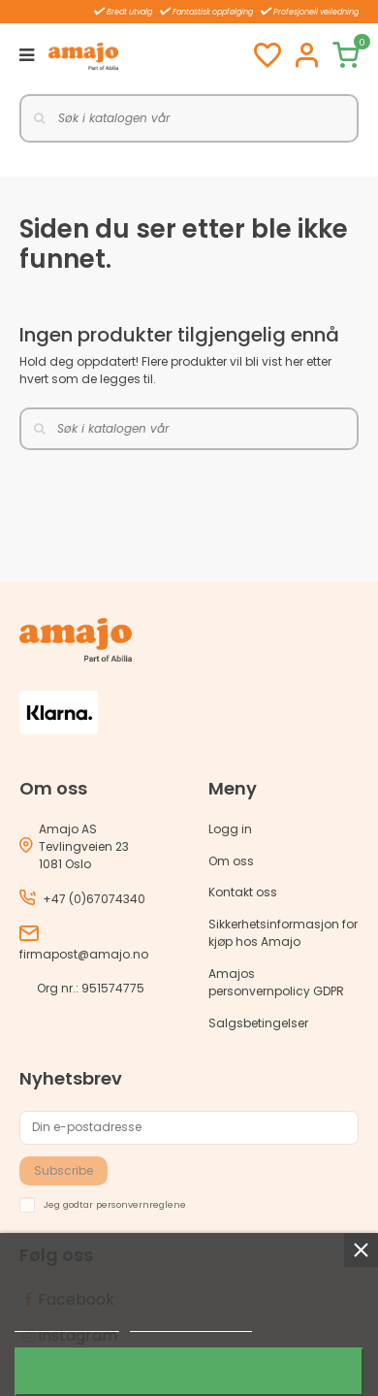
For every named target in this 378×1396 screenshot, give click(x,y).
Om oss (231, 861)
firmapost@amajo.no (83, 954)
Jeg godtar (189, 1371)
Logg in (230, 829)
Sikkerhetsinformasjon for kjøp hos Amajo (283, 933)
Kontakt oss (242, 892)
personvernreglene (141, 1203)
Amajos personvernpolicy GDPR (276, 982)
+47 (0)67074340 (94, 899)
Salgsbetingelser (258, 1023)
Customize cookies (191, 1323)
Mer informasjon (67, 1323)
